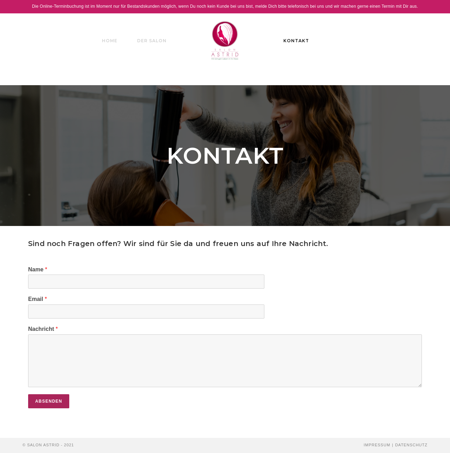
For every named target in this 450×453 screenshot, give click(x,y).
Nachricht (43, 329)
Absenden (48, 401)
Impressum (377, 445)
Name (37, 269)
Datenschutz (411, 445)
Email (37, 299)
